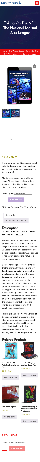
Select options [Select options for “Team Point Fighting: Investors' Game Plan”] (29, 375)
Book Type (8, 193)
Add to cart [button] (9, 417)
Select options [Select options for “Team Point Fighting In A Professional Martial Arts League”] (29, 421)
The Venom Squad (16, 51)
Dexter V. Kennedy (11, 3)
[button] (37, 3)
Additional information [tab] (16, 220)
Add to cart (16, 199)
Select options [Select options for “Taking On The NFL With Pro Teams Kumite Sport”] (10, 377)
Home (4, 51)
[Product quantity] (4, 199)
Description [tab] (11, 215)
